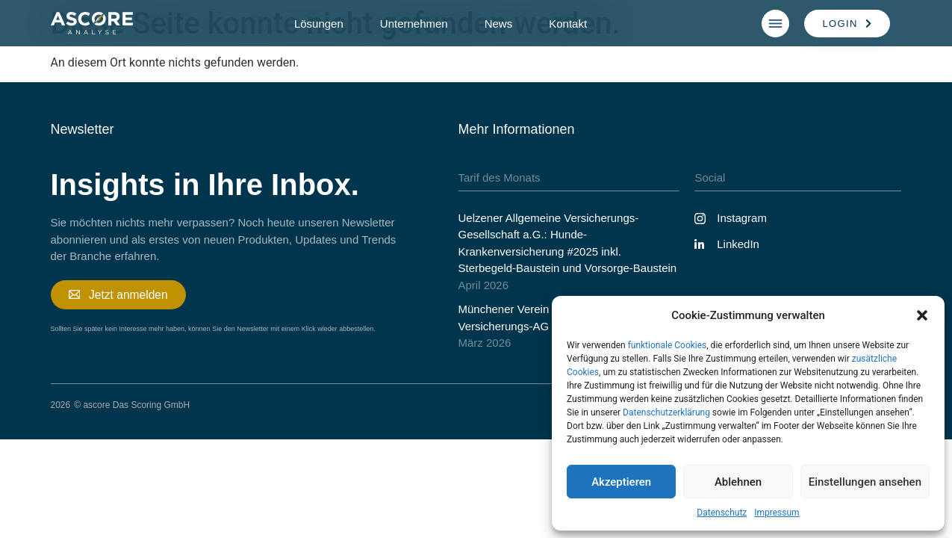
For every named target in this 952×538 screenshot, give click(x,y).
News (499, 23)
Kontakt (568, 23)
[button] (922, 315)
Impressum (776, 512)
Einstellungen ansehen (865, 482)
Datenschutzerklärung (666, 412)
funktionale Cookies (667, 345)
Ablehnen (738, 482)
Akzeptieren (621, 482)
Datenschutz (722, 512)
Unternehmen (414, 23)
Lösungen (318, 23)
